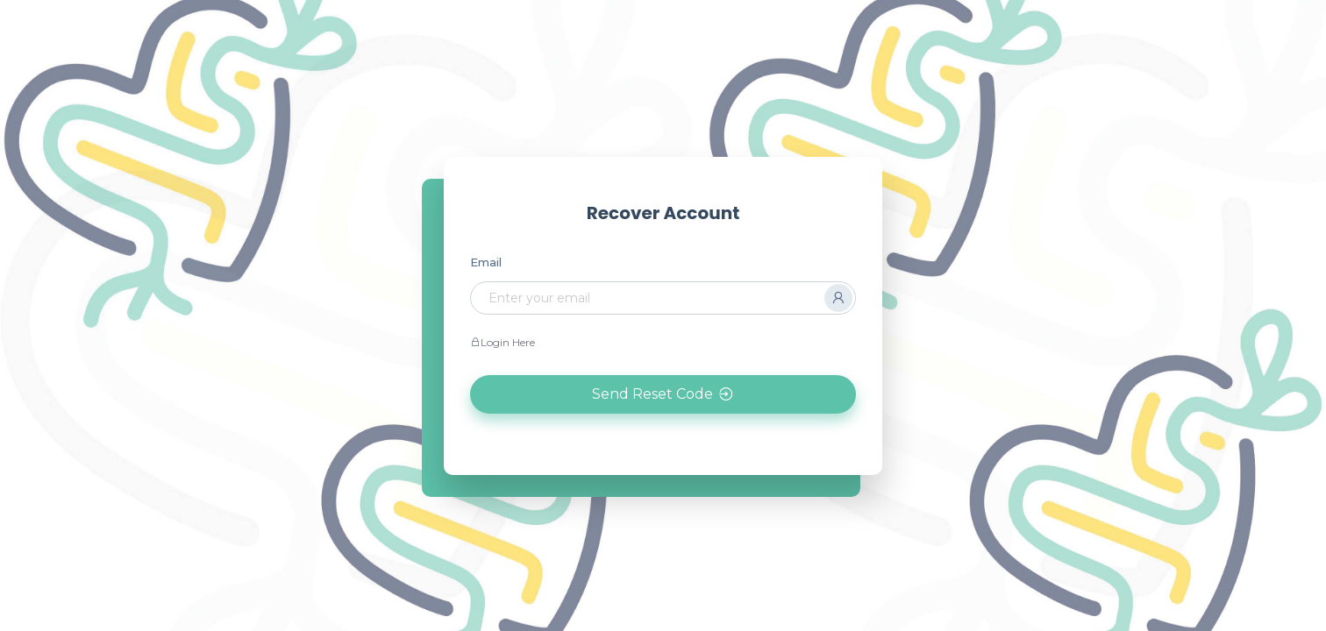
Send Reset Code (663, 394)
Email (486, 262)
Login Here (502, 342)
